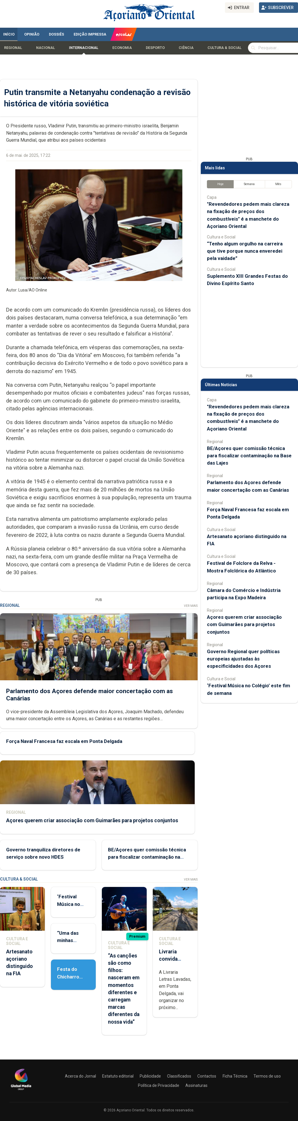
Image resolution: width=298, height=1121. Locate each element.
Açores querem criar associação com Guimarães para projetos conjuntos (92, 820)
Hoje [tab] (220, 184)
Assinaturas (196, 1085)
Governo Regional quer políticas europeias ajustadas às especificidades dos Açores (243, 659)
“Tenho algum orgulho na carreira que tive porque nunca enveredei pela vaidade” (245, 251)
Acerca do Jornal (80, 1076)
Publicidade (150, 1076)
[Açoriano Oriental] (21, 1090)
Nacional (45, 48)
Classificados (179, 1076)
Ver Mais (191, 606)
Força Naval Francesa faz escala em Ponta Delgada (64, 741)
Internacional (83, 48)
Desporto (155, 48)
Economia (122, 48)
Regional (13, 48)
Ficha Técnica (235, 1076)
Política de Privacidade (158, 1085)
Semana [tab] (249, 184)
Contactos (206, 1076)
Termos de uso (267, 1076)
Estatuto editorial (118, 1076)
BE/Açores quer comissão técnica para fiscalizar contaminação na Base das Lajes (147, 857)
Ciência (186, 48)
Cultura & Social (224, 48)
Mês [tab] (278, 184)
